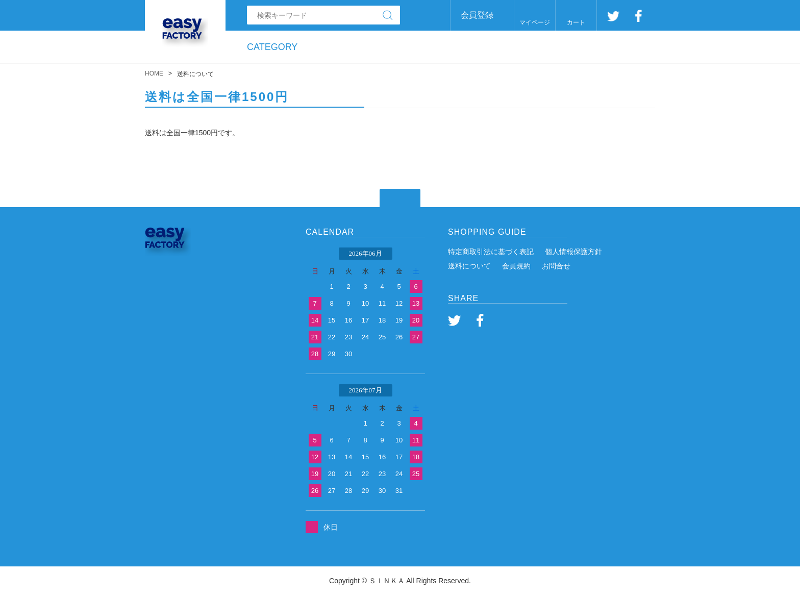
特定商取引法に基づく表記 (491, 251)
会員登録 (477, 15)
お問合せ (556, 266)
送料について (469, 266)
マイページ (534, 22)
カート (576, 22)
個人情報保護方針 (573, 251)
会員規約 (516, 266)
